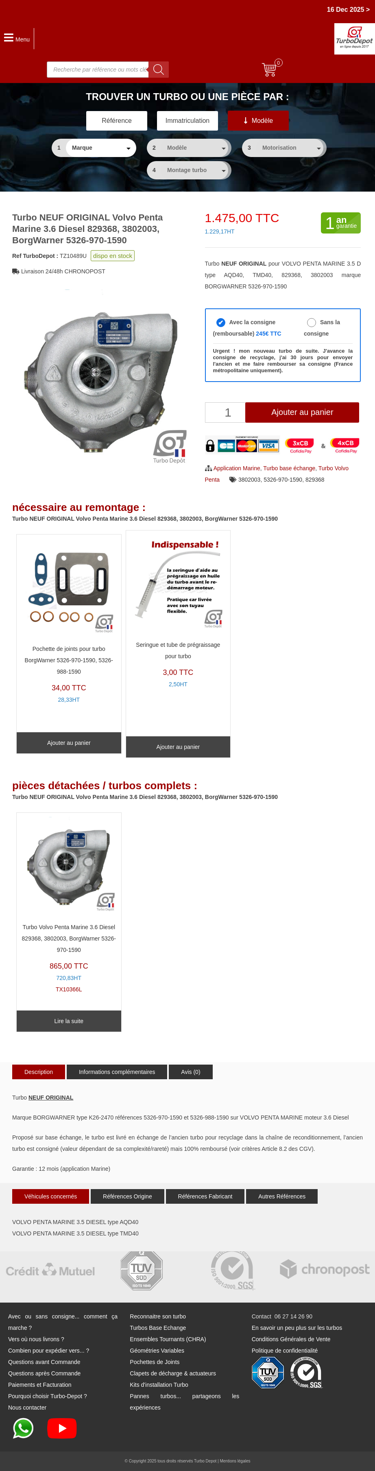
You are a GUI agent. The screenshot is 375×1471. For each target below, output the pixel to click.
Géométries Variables (157, 1350)
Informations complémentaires (117, 1072)
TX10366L (69, 905)
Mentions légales (235, 1461)
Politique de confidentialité (285, 1350)
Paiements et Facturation (40, 1385)
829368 (315, 479)
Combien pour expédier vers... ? (48, 1350)
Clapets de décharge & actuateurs (173, 1373)
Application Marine (237, 468)
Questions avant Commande (44, 1362)
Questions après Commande (44, 1373)
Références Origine (127, 1196)
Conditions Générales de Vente (291, 1339)
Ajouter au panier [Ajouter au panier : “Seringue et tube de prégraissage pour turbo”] (178, 747)
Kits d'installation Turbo (159, 1385)
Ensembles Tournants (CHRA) (168, 1339)
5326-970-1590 (283, 479)
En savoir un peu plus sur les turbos (297, 1328)
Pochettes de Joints (154, 1362)
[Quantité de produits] (229, 412)
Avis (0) (190, 1072)
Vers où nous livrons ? (36, 1339)
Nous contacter (27, 1407)
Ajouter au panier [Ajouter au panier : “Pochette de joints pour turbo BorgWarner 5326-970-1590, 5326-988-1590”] (69, 743)
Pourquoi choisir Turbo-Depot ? (47, 1396)
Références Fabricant (205, 1196)
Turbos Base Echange (158, 1328)
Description (38, 1072)
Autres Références (281, 1196)
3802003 (249, 479)
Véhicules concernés (50, 1196)
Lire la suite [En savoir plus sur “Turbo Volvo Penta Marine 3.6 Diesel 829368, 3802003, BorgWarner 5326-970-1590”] (69, 1021)
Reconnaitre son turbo (158, 1316)
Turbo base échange (289, 468)
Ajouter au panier (302, 412)
